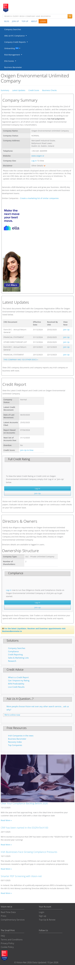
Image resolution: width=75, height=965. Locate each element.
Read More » (6, 820)
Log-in (8, 590)
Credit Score (33, 90)
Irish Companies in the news (20, 735)
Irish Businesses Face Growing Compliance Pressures (29, 851)
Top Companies (15, 745)
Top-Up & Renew (47, 919)
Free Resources (16, 728)
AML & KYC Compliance (15, 35)
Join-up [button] (37, 607)
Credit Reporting (15, 654)
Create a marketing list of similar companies (39, 198)
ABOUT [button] (34, 21)
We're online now (12, 715)
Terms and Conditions (12, 939)
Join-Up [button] (37, 493)
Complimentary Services (13, 919)
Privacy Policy (7, 943)
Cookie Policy (7, 947)
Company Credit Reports (15, 42)
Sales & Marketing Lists (18, 658)
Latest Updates (18, 90)
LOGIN (43, 21)
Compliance (13, 651)
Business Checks (49, 90)
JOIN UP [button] (15, 21)
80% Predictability (16, 683)
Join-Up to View (26, 450)
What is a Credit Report (18, 677)
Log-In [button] (37, 488)
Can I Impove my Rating (18, 680)
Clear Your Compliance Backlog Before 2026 (24, 803)
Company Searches (12, 29)
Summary (5, 90)
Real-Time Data (8, 912)
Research (12, 661)
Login (41, 912)
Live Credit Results (16, 687)
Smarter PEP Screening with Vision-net (21, 876)
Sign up (42, 916)
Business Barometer (13, 67)
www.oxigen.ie (37, 156)
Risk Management (12, 54)
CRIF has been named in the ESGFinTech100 (24, 827)
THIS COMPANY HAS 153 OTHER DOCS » (21, 359)
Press (3, 916)
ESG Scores (9, 61)
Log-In (34, 160)
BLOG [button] (6, 21)
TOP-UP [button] (25, 21)
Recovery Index (15, 742)
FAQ (3, 935)
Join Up (66, 329)
